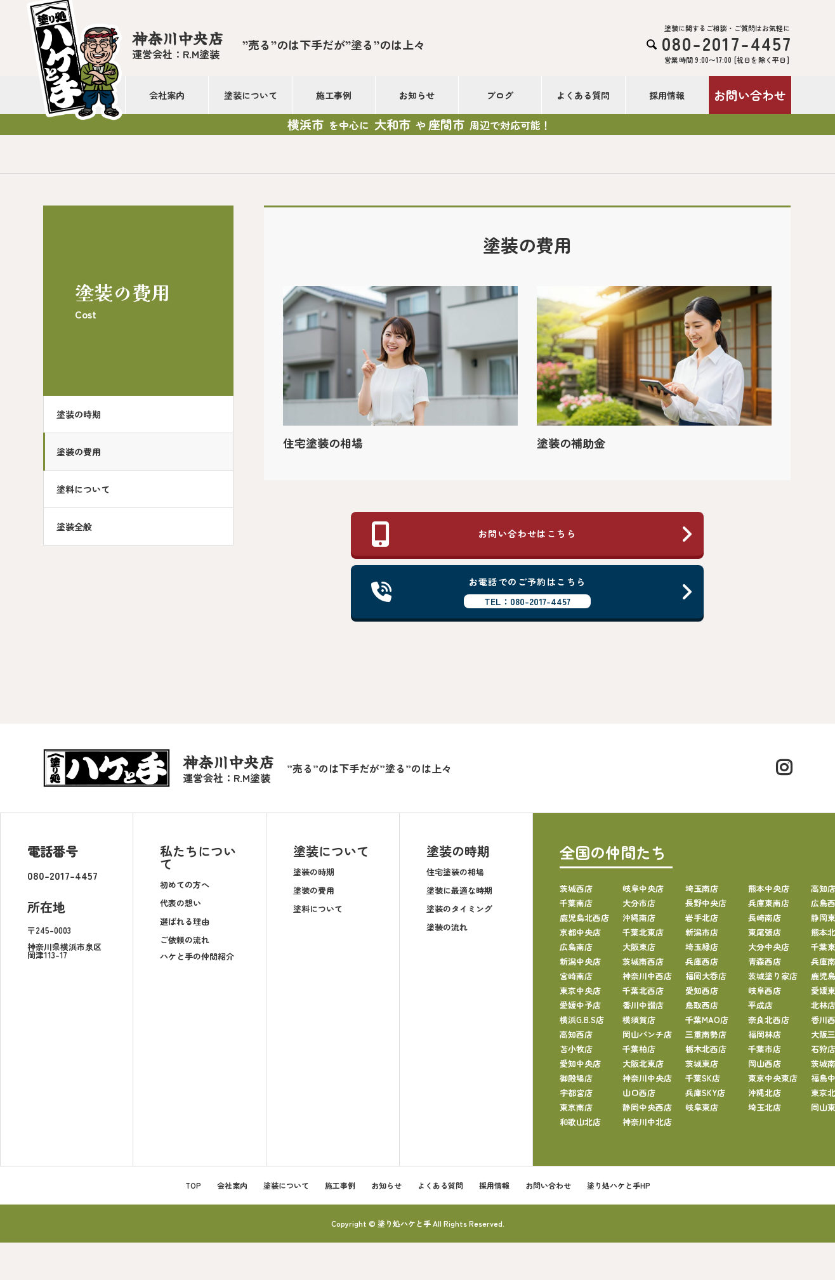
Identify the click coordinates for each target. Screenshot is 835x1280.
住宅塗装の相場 (455, 877)
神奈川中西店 (647, 980)
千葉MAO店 (706, 1024)
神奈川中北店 (647, 1126)
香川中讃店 (643, 1009)
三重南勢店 (706, 1039)
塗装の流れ (447, 932)
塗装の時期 (85, 414)
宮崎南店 (576, 980)
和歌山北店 (580, 1126)
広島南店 (576, 951)
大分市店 (638, 907)
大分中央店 (768, 951)
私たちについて (198, 861)
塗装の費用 (85, 451)
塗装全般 (80, 526)
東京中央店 (580, 995)
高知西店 (576, 1039)
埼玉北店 (764, 1112)
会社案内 (167, 95)
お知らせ (417, 95)
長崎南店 (764, 922)
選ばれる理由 (184, 926)
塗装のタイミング (459, 914)
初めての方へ (184, 890)
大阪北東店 (643, 1068)
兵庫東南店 (768, 907)
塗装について (250, 95)
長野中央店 (706, 907)
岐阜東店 (701, 1112)
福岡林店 (764, 1039)
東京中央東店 (773, 1082)
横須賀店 (638, 1024)
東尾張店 (764, 937)
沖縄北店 (764, 1097)
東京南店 (576, 1112)
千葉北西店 (643, 995)
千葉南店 (576, 907)
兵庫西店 (701, 966)
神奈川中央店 (647, 1082)
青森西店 (764, 966)
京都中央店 (580, 937)
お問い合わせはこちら (532, 534)
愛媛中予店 (580, 1009)
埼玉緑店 (701, 951)
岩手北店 (701, 922)
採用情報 (667, 95)
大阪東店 (638, 951)
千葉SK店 (702, 1082)
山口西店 (638, 1097)
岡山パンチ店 (647, 1039)
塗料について (89, 489)
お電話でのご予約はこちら (532, 595)
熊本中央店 (768, 893)
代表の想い (180, 908)
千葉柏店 (638, 1053)
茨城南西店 (643, 966)
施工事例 (334, 95)
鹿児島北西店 (584, 922)
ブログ (500, 95)
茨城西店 (576, 893)
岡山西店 (764, 1068)
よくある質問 (583, 95)
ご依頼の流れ (184, 945)
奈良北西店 (768, 1024)
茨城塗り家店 (773, 980)
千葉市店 (764, 1053)
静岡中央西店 (647, 1112)
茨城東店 (701, 1068)
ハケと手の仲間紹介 (197, 961)
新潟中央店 (580, 966)
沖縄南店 (638, 922)
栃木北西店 (706, 1053)
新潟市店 (701, 937)
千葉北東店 (643, 937)
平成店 (760, 1009)
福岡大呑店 (706, 980)
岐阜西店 (764, 995)
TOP (193, 1189)
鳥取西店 (701, 1009)
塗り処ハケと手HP (618, 1189)
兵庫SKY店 (705, 1097)
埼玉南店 (701, 893)
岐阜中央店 (643, 893)
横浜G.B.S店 (582, 1024)
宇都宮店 (576, 1097)
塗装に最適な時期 (459, 895)
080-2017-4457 (62, 879)
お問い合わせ (750, 94)
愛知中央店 (580, 1068)
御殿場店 (576, 1082)
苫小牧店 (576, 1053)
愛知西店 (701, 995)
